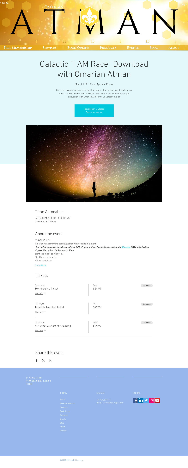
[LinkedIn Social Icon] (140, 400)
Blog (62, 423)
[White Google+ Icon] (7, 3)
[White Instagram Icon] (3, 3)
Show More (40, 265)
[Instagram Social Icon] (151, 400)
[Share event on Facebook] (36, 360)
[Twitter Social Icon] (146, 400)
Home (62, 399)
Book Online (65, 411)
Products (64, 415)
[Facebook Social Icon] (135, 400)
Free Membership (67, 403)
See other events (94, 112)
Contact (63, 431)
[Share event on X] (43, 360)
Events (63, 419)
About (62, 427)
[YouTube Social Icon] (157, 400)
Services (63, 407)
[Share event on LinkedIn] (50, 360)
